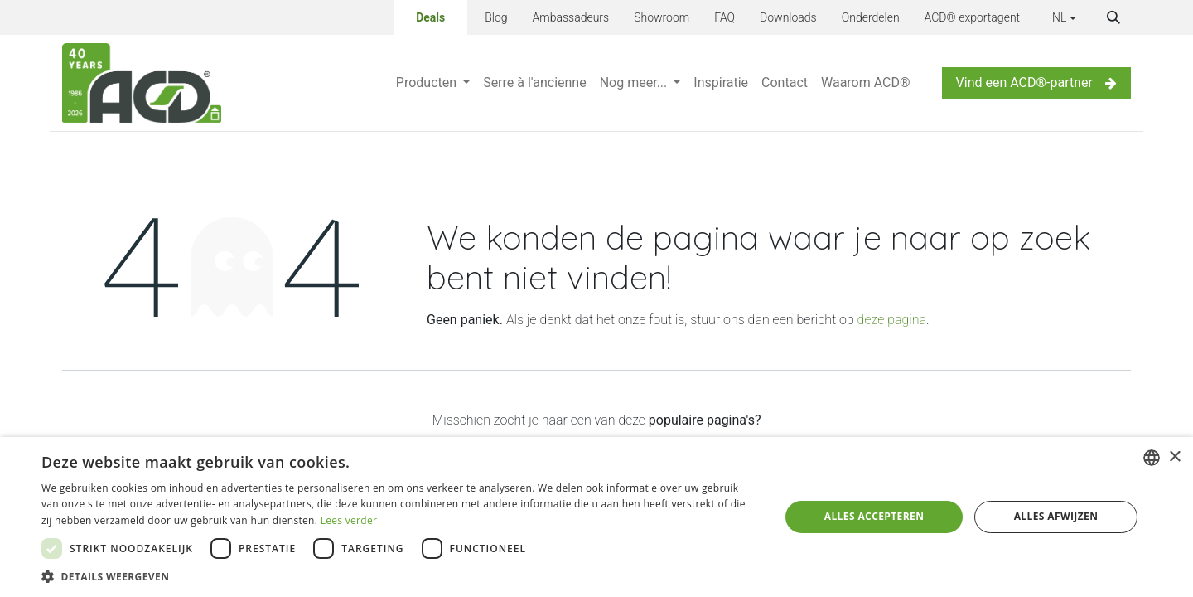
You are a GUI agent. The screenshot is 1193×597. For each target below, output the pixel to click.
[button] (1113, 17)
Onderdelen (871, 17)
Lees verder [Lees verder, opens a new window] (349, 520)
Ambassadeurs (571, 17)
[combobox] (1151, 457)
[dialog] (596, 517)
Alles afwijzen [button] (1056, 516)
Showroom (661, 17)
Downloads (788, 17)
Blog (496, 17)
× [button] (1174, 457)
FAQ (724, 17)
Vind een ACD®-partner (1036, 82)
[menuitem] (432, 83)
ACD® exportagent (973, 17)
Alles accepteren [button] (874, 516)
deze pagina (891, 320)
